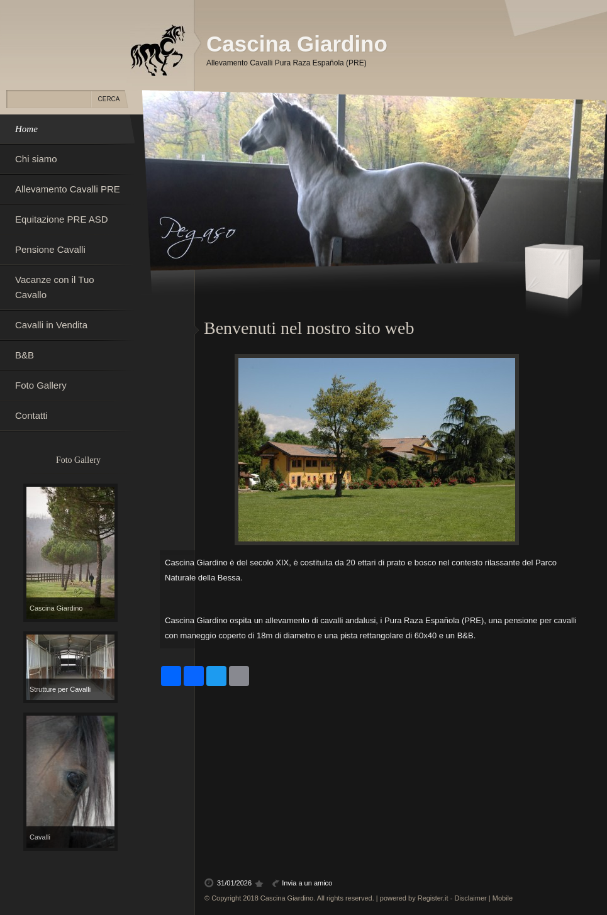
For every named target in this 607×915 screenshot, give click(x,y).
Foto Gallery (41, 385)
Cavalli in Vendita (51, 324)
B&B (24, 355)
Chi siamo (36, 158)
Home (26, 129)
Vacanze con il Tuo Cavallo (54, 287)
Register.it (433, 898)
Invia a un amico (307, 883)
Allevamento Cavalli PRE (67, 189)
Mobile (503, 898)
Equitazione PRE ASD (61, 219)
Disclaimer (470, 898)
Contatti (31, 415)
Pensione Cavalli (50, 249)
